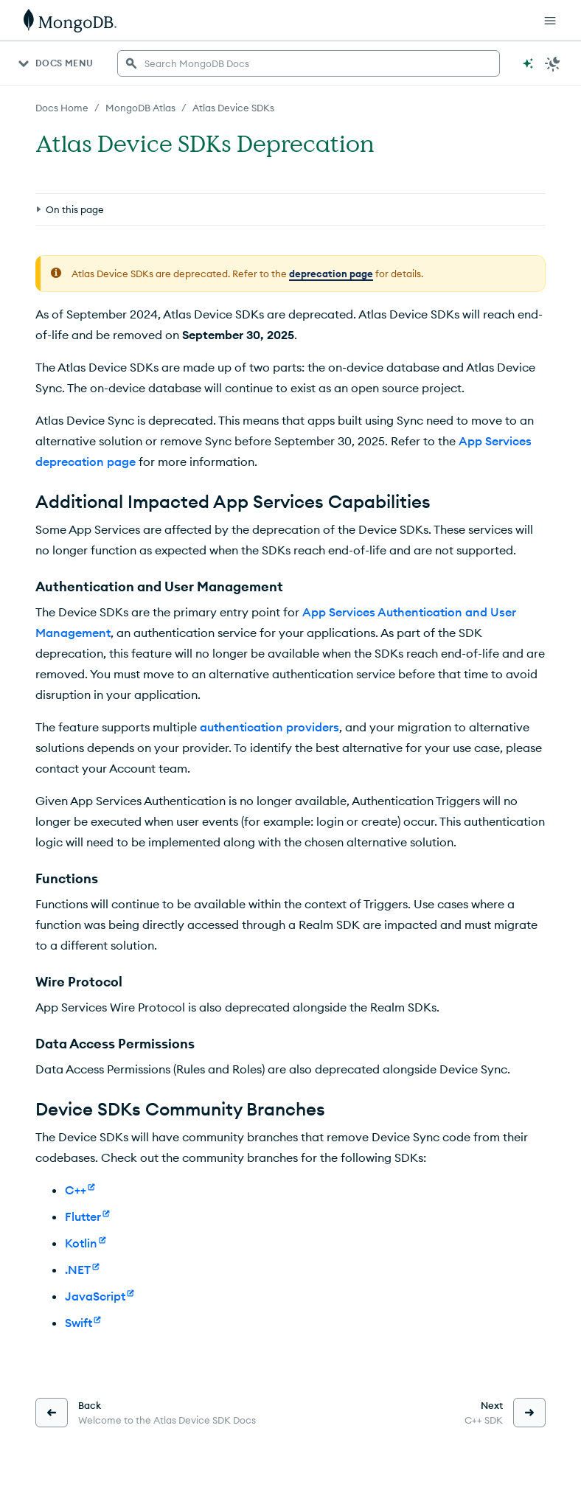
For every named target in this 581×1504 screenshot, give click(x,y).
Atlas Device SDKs (233, 108)
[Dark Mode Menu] (553, 63)
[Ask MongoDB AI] (528, 63)
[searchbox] (308, 63)
